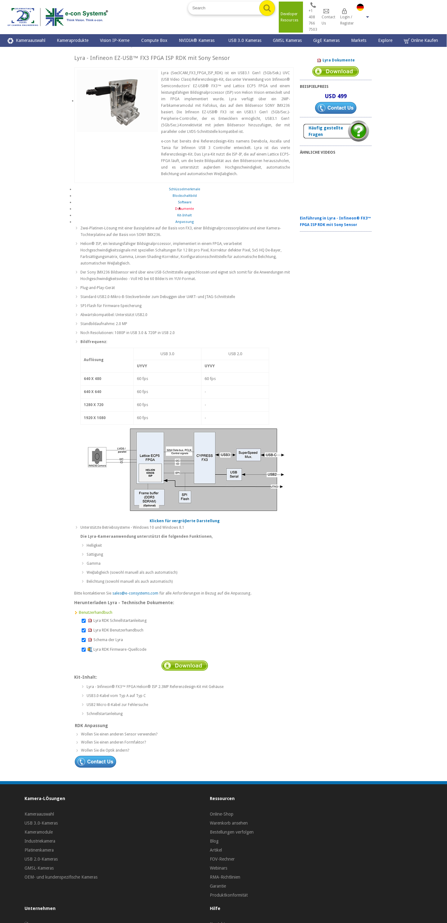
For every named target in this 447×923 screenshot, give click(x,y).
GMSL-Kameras (39, 868)
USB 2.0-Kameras (41, 859)
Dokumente (184, 209)
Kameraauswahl (26, 41)
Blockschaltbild (185, 196)
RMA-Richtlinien (225, 877)
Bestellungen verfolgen (232, 832)
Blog (214, 841)
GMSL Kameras (287, 40)
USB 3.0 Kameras (244, 40)
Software (185, 202)
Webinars (218, 868)
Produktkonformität (229, 895)
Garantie (218, 886)
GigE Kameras (326, 40)
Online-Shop (221, 814)
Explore (385, 40)
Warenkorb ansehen (229, 823)
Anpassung (184, 222)
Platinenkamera (39, 850)
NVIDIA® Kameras (198, 40)
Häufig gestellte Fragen (326, 131)
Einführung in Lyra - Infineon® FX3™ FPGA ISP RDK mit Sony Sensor (335, 221)
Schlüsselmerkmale (184, 189)
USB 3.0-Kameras (41, 823)
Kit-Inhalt (184, 215)
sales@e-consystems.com (135, 593)
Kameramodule (39, 832)
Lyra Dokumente (336, 60)
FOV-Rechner (222, 859)
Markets (358, 40)
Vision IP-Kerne (114, 40)
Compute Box (154, 40)
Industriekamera (40, 841)
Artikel (216, 850)
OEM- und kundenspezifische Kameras (61, 877)
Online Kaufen (421, 41)
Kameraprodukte (72, 40)
